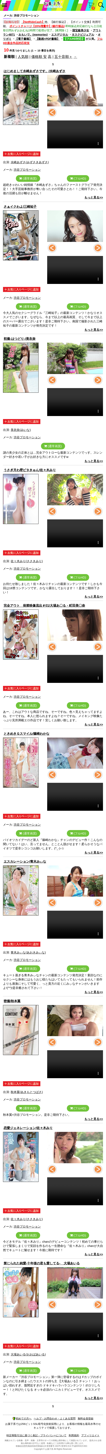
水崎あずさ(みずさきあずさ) (30, 162)
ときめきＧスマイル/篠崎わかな (26, 733)
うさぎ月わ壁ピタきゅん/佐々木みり (30, 470)
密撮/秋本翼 (12, 1001)
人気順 (23, 57)
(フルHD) (78, 178)
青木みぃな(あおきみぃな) (28, 952)
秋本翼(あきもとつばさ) (27, 1092)
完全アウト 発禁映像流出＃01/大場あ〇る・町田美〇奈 (44, 605)
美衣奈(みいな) (21, 430)
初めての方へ (22, 1418)
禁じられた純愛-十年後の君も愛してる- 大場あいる (42, 1263)
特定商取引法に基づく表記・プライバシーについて (36, 1435)
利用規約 (74, 1435)
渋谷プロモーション (27, 169)
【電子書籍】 (23, 38)
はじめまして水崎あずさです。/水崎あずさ (34, 71)
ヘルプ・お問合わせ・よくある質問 (54, 1418)
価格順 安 (39, 57)
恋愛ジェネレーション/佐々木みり (28, 1128)
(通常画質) (28, 178)
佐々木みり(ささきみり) (27, 561)
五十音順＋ (63, 57)
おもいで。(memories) (33, 34)
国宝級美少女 (80, 30)
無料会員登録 (85, 1418)
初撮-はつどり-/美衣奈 (20, 338)
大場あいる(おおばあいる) (28, 1354)
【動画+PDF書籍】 (48, 38)
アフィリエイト (90, 1435)
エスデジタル (59, 34)
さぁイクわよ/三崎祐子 (20, 206)
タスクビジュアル (83, 34)
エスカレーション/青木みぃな (25, 861)
